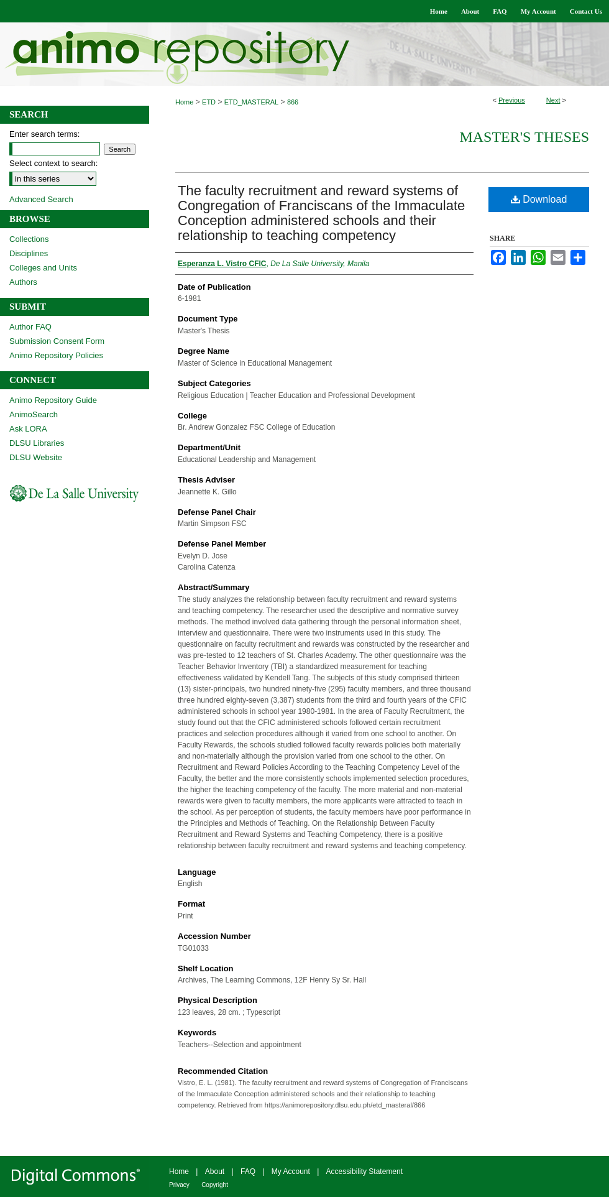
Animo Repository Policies (56, 355)
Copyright (214, 1184)
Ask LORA (28, 428)
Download (539, 199)
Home (184, 102)
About (214, 1171)
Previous (511, 100)
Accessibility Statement (364, 1171)
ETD (209, 102)
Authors (23, 282)
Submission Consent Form (56, 341)
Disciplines (28, 253)
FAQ (247, 1171)
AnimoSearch (33, 414)
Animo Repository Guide (53, 400)
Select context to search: (53, 163)
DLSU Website (35, 457)
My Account (291, 1171)
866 (292, 102)
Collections (29, 239)
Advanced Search (41, 199)
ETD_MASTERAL (251, 102)
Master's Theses (524, 137)
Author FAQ (30, 326)
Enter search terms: (44, 134)
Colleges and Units (43, 267)
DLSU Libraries (36, 443)
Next (553, 100)
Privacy (179, 1184)
